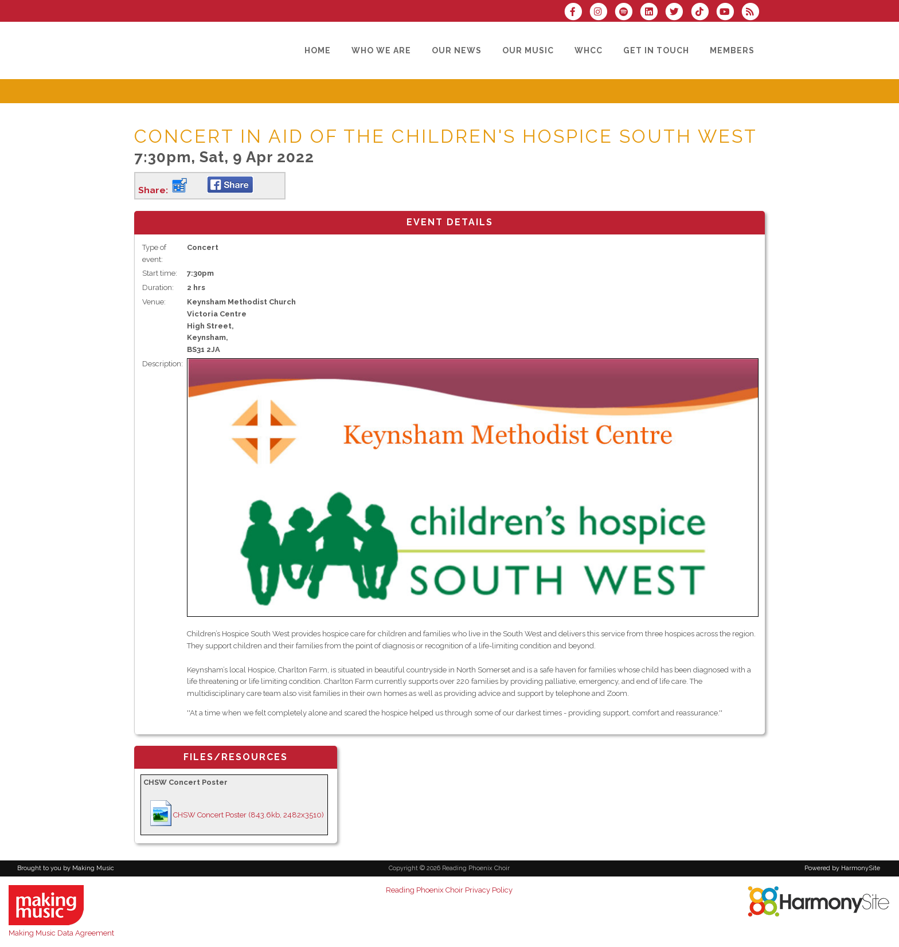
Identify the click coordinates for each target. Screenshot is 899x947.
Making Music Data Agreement (61, 933)
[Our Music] (528, 50)
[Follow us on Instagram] (602, 13)
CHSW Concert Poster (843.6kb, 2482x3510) (248, 815)
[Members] (732, 50)
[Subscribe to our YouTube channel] (728, 13)
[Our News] (456, 50)
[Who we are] (381, 50)
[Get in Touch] (656, 50)
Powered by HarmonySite (842, 868)
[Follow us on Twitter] (677, 13)
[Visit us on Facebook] (576, 13)
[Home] (317, 50)
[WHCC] (588, 50)
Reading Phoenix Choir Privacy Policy (449, 890)
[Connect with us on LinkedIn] (652, 13)
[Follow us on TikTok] (703, 13)
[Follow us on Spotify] (627, 13)
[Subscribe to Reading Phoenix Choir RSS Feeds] (753, 13)
